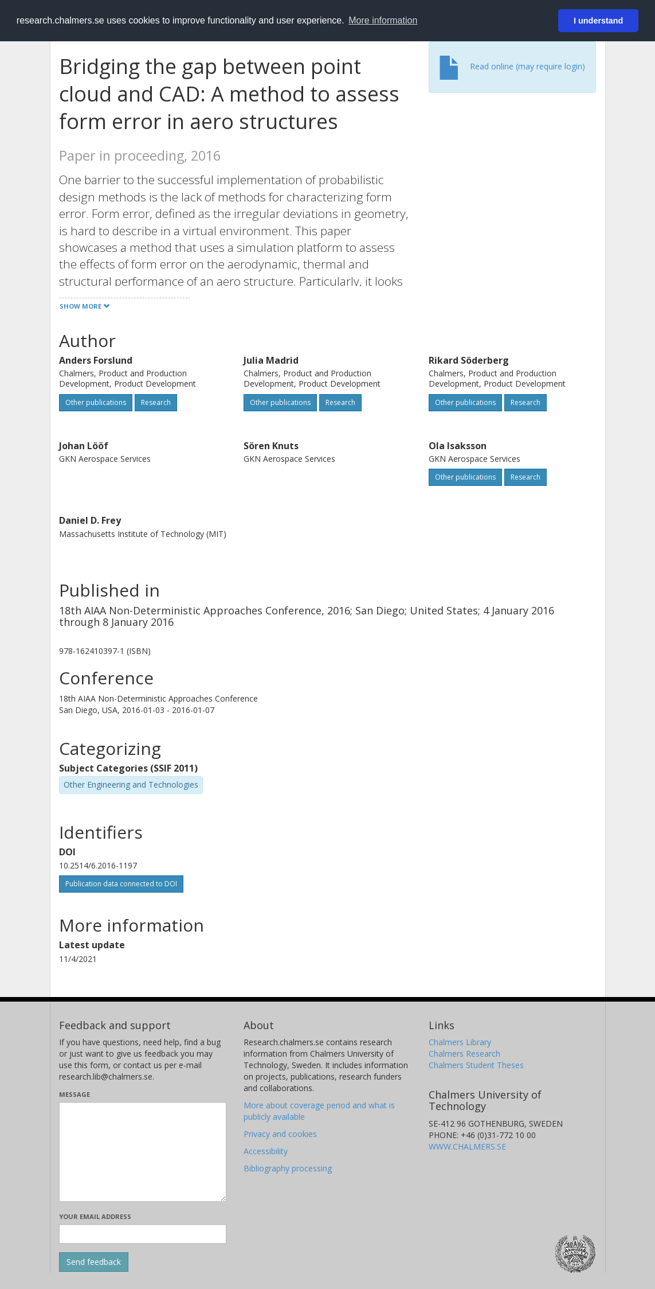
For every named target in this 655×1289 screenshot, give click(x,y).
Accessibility (266, 1151)
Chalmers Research (464, 1053)
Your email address (95, 1216)
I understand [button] (598, 20)
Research (156, 402)
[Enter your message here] (143, 1152)
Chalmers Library (460, 1042)
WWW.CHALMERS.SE (467, 1146)
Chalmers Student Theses (476, 1065)
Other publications (95, 402)
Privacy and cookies (280, 1133)
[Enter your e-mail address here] (143, 1234)
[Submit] (93, 1262)
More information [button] (382, 20)
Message (74, 1094)
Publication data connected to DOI (121, 884)
